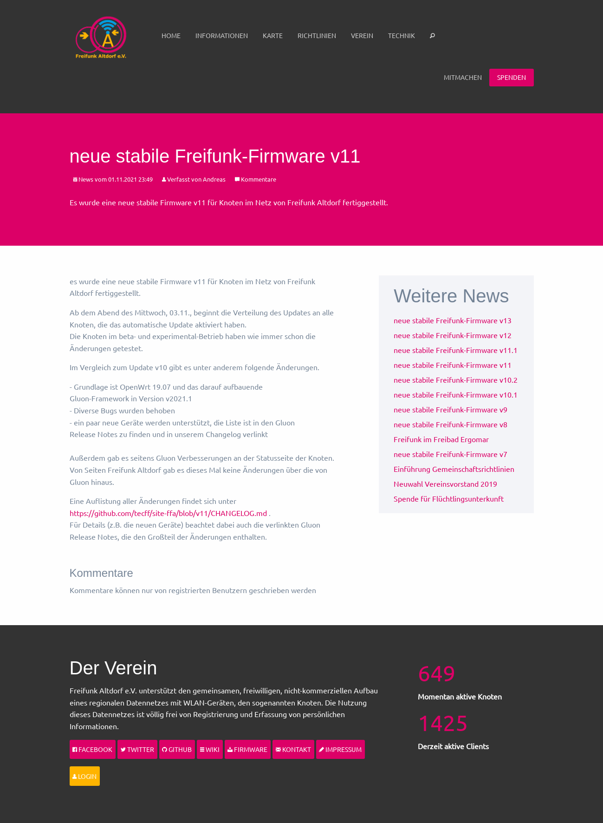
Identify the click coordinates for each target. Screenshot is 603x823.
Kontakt (293, 749)
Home (171, 35)
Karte (273, 35)
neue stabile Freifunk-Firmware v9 (450, 409)
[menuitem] (171, 36)
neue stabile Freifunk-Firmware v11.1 (456, 349)
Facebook (92, 749)
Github (177, 749)
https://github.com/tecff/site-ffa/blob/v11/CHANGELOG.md (168, 512)
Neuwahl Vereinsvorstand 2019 (445, 483)
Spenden (511, 77)
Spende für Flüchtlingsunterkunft (449, 498)
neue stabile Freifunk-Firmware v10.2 (456, 379)
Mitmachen (463, 77)
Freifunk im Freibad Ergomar (441, 439)
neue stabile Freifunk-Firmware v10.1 (456, 394)
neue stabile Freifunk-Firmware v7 (450, 453)
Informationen (221, 35)
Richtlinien (317, 35)
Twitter (137, 749)
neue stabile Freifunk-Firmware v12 (453, 335)
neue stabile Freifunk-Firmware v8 (450, 424)
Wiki (210, 749)
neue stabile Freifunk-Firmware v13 (453, 320)
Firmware (247, 749)
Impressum (340, 749)
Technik (401, 35)
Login (84, 776)
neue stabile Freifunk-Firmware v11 (453, 364)
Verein (362, 35)
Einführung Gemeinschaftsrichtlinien (454, 468)
